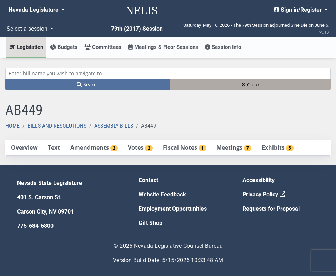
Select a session (28, 28)
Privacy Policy (263, 194)
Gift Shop (150, 223)
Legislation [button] (26, 47)
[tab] (24, 148)
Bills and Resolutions (56, 125)
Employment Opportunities (173, 208)
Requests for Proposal (271, 208)
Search (88, 84)
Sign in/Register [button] (298, 9)
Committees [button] (102, 47)
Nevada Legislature (34, 9)
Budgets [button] (63, 47)
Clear (251, 84)
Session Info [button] (223, 47)
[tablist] (168, 148)
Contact (148, 180)
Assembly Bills (113, 125)
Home (12, 125)
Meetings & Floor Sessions (163, 47)
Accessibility (258, 180)
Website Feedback (162, 194)
